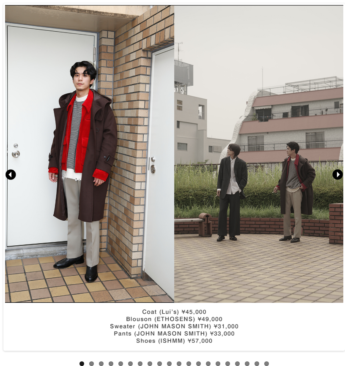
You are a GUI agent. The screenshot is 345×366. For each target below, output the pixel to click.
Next (337, 175)
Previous (11, 175)
